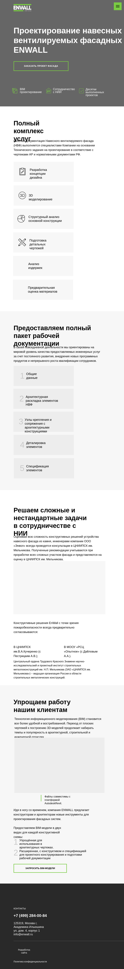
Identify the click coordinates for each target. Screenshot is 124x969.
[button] (41, 66)
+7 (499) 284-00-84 (30, 915)
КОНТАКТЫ (20, 908)
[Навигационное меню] (117, 6)
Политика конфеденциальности (30, 961)
